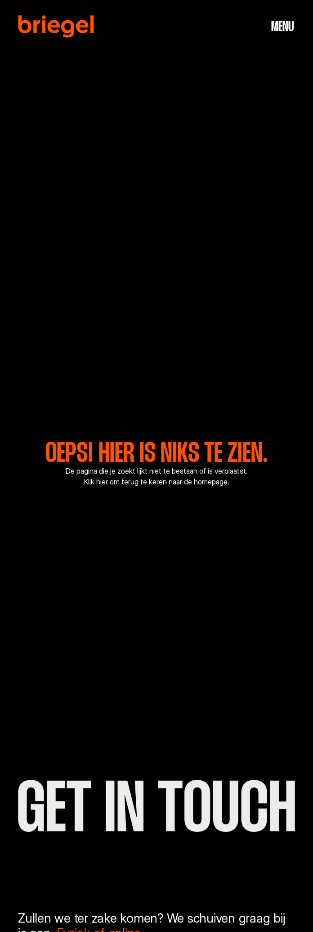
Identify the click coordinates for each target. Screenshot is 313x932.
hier (102, 482)
